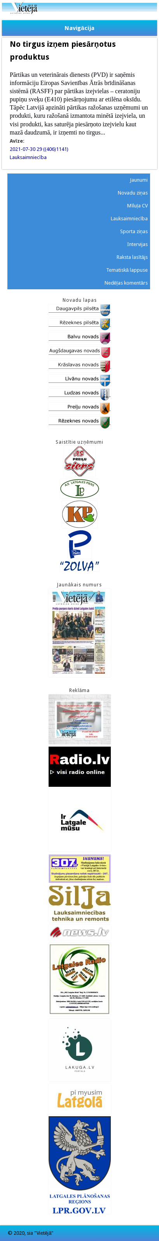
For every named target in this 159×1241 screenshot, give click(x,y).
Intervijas (137, 244)
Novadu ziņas (133, 193)
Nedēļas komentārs (126, 283)
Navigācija (79, 28)
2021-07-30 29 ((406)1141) (39, 149)
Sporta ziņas (134, 231)
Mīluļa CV (137, 206)
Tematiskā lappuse (127, 270)
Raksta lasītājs (132, 257)
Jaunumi (139, 180)
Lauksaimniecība (28, 157)
